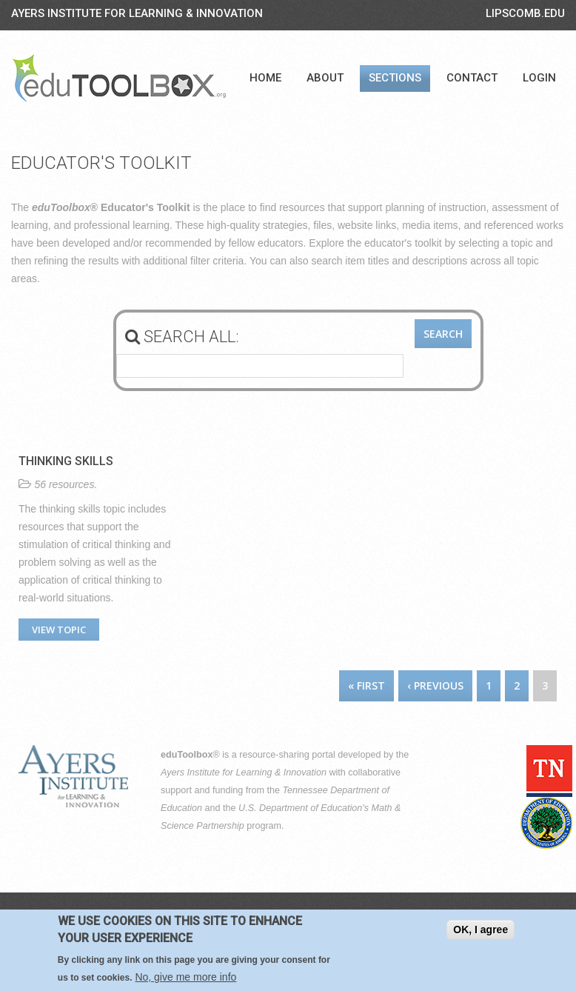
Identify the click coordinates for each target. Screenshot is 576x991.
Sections (395, 77)
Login (539, 77)
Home (265, 77)
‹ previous (435, 685)
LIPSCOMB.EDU (525, 13)
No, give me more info (185, 977)
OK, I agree (480, 929)
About (325, 77)
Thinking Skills (66, 461)
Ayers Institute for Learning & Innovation (137, 13)
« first (366, 685)
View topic (59, 629)
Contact (472, 77)
